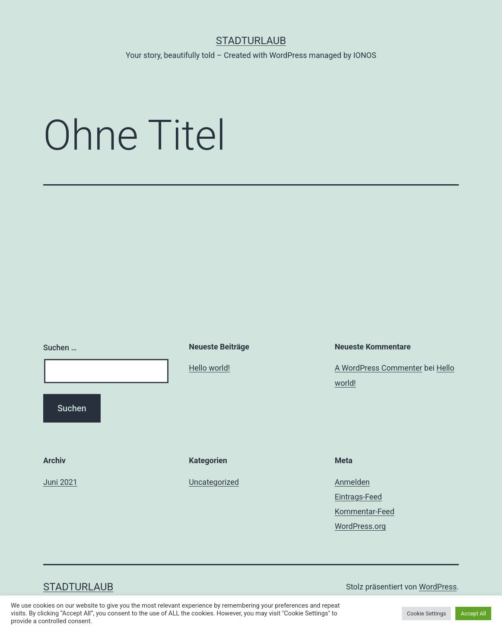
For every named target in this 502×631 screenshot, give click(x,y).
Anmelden (352, 482)
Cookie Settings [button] (426, 613)
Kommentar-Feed (364, 511)
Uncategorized (214, 482)
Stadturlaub (251, 41)
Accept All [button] (473, 613)
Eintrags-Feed (358, 496)
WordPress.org (360, 526)
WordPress (438, 586)
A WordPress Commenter (379, 367)
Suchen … (59, 347)
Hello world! (209, 367)
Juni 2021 (60, 482)
